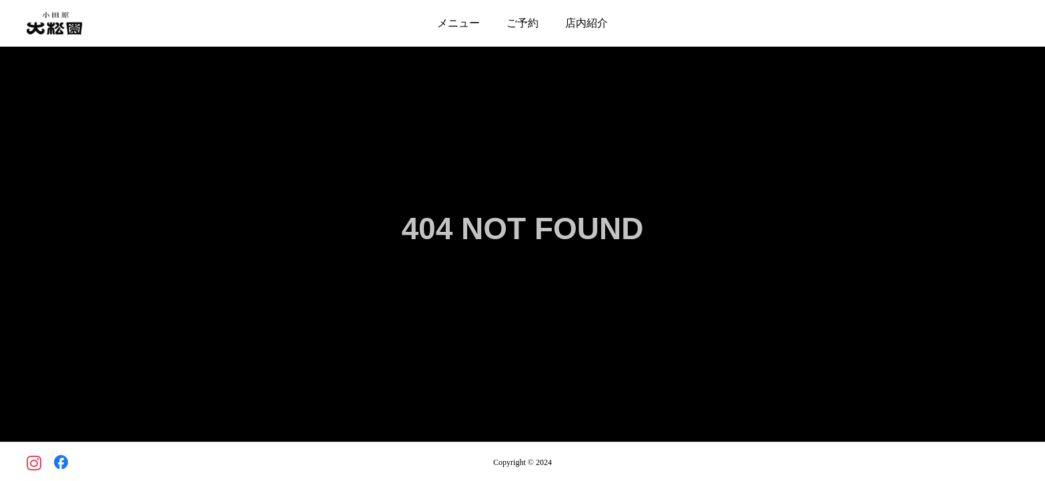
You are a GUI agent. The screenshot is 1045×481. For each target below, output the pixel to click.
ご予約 (522, 23)
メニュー (458, 23)
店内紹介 (586, 23)
